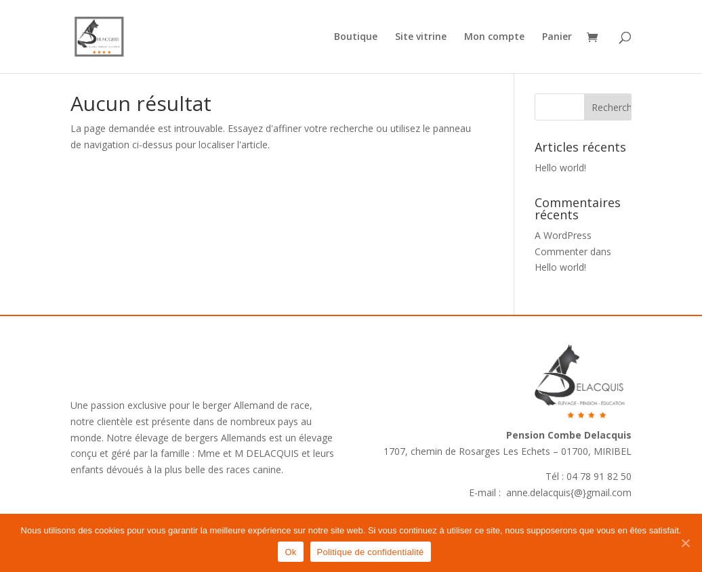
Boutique (355, 37)
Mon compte (494, 37)
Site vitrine (421, 37)
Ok (290, 552)
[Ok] (685, 543)
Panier (557, 37)
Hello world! (560, 167)
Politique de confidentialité (370, 552)
